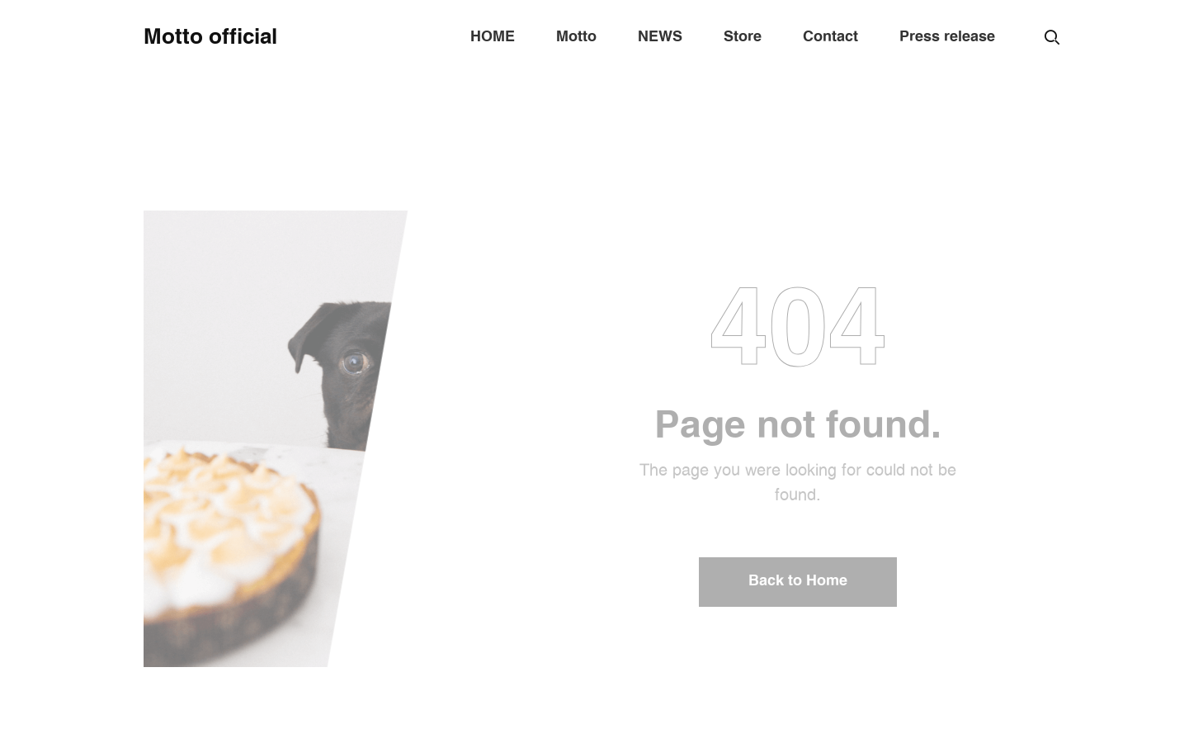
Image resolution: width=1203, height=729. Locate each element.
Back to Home (797, 581)
